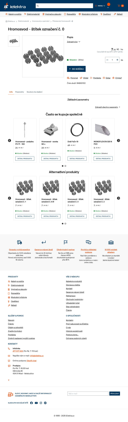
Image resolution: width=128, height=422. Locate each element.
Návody (11, 320)
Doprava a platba (73, 285)
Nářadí (14, 305)
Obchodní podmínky (74, 299)
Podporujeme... (72, 335)
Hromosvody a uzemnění (40, 21)
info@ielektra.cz (36, 356)
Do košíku (76, 68)
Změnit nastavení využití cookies (21, 338)
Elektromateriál (23, 21)
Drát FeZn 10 (73, 141)
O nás (68, 327)
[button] (100, 5)
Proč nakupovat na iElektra (77, 324)
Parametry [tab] (19, 92)
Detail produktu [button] (25, 158)
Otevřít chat (31, 361)
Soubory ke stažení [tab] (34, 92)
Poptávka (12, 335)
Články (69, 310)
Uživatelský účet (73, 303)
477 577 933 (18, 351)
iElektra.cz (11, 21)
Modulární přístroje (19, 297)
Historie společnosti (74, 331)
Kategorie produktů (74, 281)
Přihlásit (114, 393)
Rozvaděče (15, 293)
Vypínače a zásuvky (19, 289)
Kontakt (69, 288)
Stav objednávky (73, 307)
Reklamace (70, 296)
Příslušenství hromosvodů (61, 21)
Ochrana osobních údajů (76, 338)
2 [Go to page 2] (65, 166)
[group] (25, 140)
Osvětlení (15, 301)
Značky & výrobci (15, 331)
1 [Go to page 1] (62, 166)
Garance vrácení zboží (75, 292)
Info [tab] (11, 92)
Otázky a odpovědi (15, 327)
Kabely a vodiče (17, 281)
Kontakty (69, 320)
